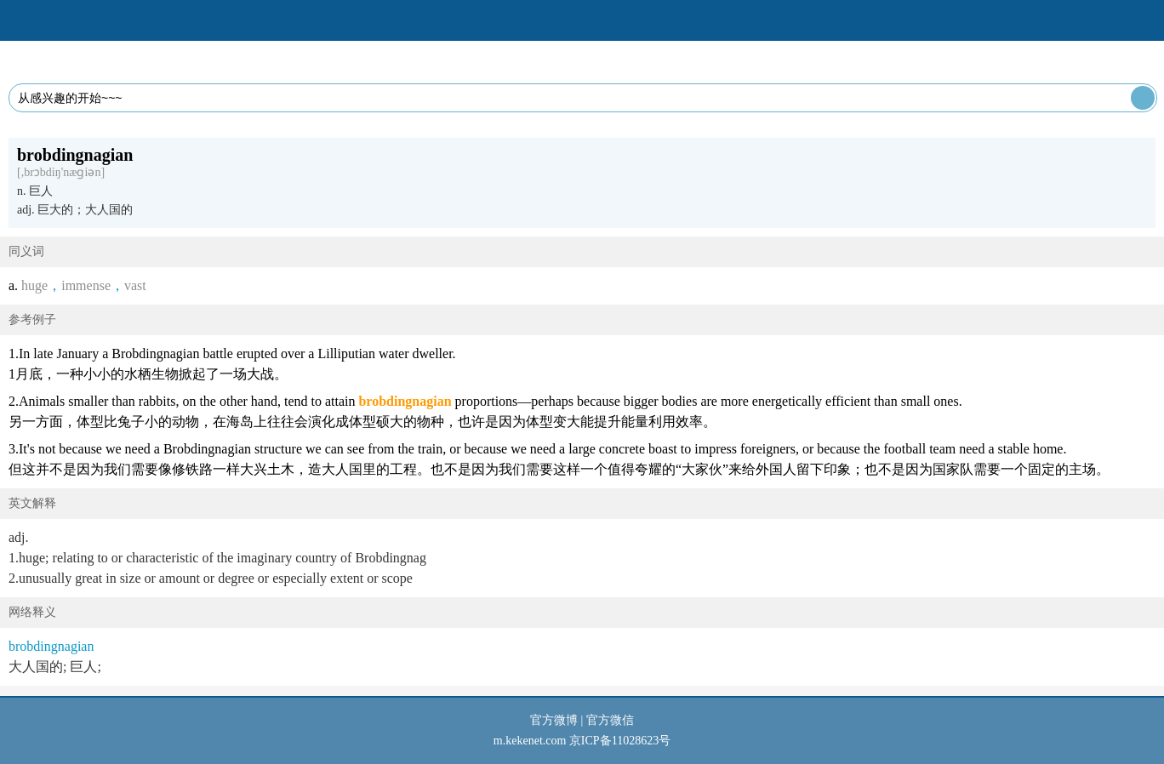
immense (86, 285)
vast (135, 285)
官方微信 (610, 720)
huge (34, 285)
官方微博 (554, 720)
